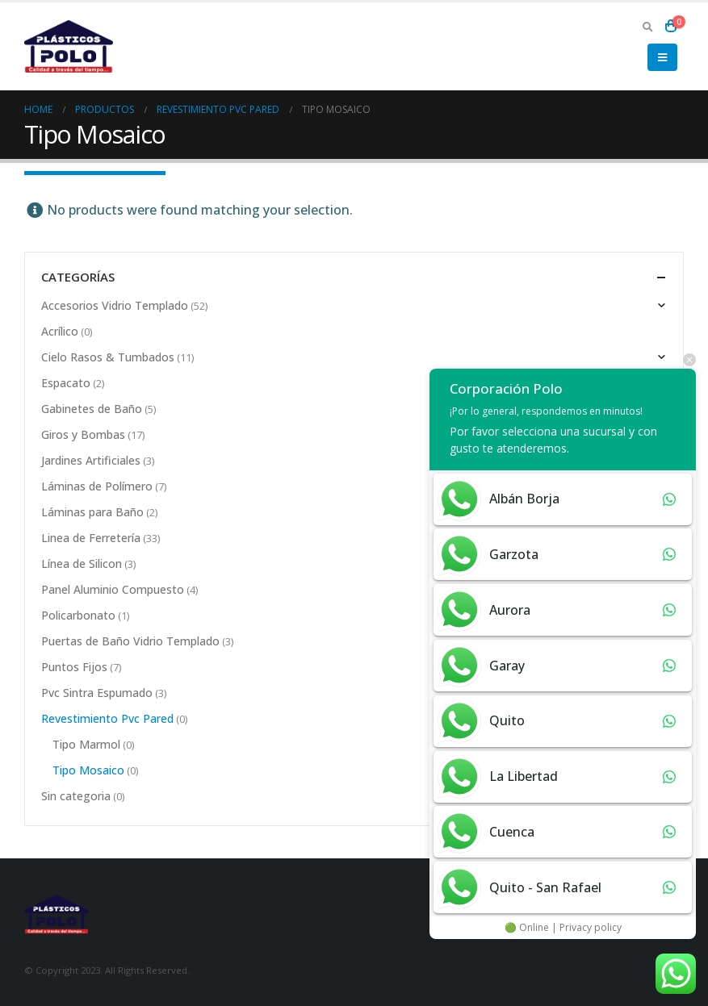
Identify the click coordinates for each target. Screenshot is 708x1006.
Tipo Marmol (86, 744)
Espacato (65, 382)
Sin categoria (76, 796)
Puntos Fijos (74, 666)
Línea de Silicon (81, 563)
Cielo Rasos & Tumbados (107, 357)
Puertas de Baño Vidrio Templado (130, 641)
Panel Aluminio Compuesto (112, 589)
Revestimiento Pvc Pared (107, 718)
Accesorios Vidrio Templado (114, 305)
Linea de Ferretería (90, 537)
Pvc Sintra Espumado (97, 692)
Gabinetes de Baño (91, 408)
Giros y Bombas (83, 434)
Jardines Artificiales (90, 460)
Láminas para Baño (92, 512)
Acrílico (59, 331)
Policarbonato (78, 615)
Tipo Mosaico (88, 770)
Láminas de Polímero (97, 486)
